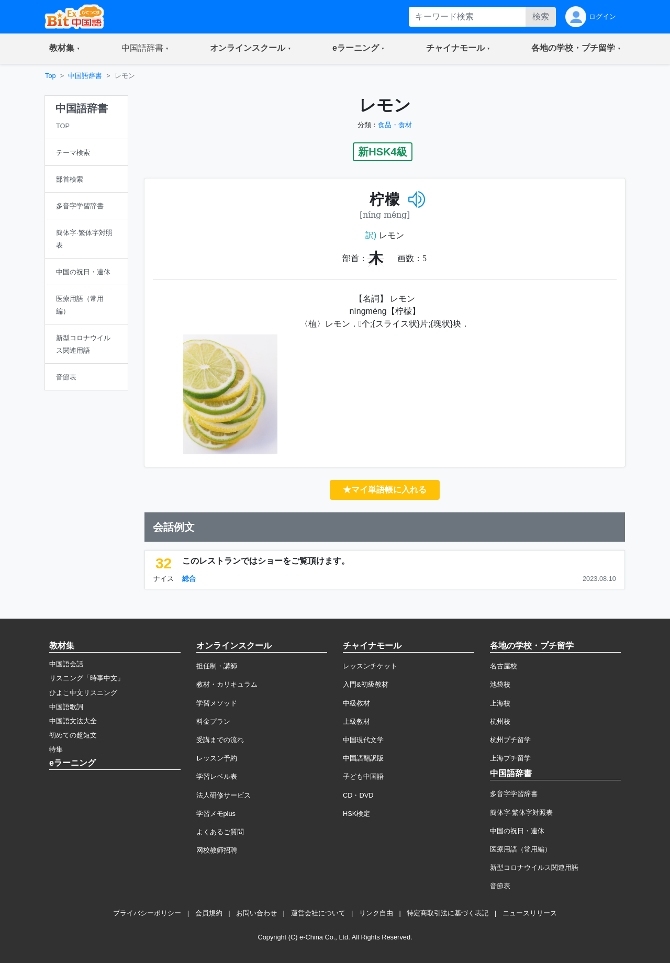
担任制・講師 (216, 666)
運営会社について (318, 913)
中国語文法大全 (73, 721)
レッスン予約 (216, 758)
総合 (189, 579)
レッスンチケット (370, 666)
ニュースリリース (529, 913)
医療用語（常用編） (520, 849)
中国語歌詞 (66, 707)
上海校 (500, 703)
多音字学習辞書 (514, 794)
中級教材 (356, 703)
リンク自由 (376, 913)
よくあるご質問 (220, 832)
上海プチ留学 (510, 758)
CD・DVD (358, 795)
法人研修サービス (223, 795)
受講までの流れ (220, 740)
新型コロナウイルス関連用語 (534, 867)
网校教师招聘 (216, 850)
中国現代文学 (363, 740)
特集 (56, 749)
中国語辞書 (85, 76)
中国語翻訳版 (363, 758)
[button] (65, 48)
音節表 (500, 886)
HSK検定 (356, 814)
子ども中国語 (363, 776)
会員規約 (208, 913)
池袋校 (500, 684)
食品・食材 (395, 125)
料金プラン (213, 721)
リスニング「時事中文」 (86, 678)
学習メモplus (216, 814)
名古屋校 (503, 666)
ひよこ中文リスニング (83, 693)
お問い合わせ (256, 913)
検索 (540, 16)
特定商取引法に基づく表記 (447, 913)
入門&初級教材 (365, 684)
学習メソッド (216, 703)
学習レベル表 (216, 776)
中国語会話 (66, 664)
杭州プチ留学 (510, 740)
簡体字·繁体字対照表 (521, 812)
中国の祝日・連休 (517, 831)
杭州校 (500, 721)
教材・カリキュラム (227, 684)
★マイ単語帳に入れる (385, 489)
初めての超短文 (73, 735)
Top (50, 76)
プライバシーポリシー (147, 913)
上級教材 (356, 721)
